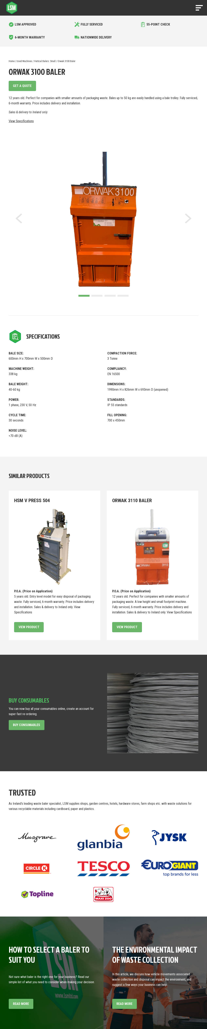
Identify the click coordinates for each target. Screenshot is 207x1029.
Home (12, 61)
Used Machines (24, 61)
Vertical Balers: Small (45, 61)
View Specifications (21, 121)
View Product (29, 627)
